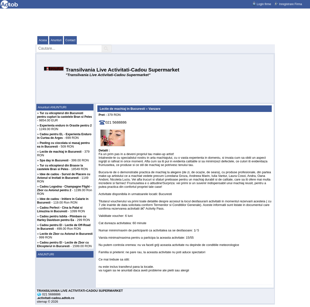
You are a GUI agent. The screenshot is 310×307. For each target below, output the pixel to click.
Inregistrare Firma (290, 4)
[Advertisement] (155, 22)
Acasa (43, 40)
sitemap (42, 301)
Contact (70, 40)
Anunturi (56, 40)
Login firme (264, 4)
